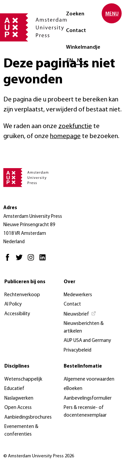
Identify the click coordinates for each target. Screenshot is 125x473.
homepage (65, 136)
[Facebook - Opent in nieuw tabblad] (9, 260)
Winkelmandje (83, 47)
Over (69, 282)
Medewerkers (78, 295)
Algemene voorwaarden (89, 379)
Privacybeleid (77, 350)
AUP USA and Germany (87, 340)
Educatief (14, 388)
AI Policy (13, 304)
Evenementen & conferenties (21, 430)
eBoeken (73, 388)
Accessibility (17, 314)
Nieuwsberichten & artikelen (84, 327)
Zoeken (75, 14)
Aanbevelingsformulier (88, 398)
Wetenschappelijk (23, 379)
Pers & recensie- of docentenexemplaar (85, 411)
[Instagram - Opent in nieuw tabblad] (32, 260)
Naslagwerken (18, 398)
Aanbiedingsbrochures (28, 417)
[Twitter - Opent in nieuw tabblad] (21, 260)
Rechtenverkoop (22, 295)
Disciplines (16, 366)
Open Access (18, 407)
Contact (76, 30)
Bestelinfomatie (83, 366)
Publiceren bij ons (24, 282)
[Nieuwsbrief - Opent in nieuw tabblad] (80, 315)
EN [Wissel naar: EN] (70, 60)
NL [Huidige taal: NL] (80, 60)
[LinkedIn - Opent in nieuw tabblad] (44, 260)
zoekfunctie (75, 126)
